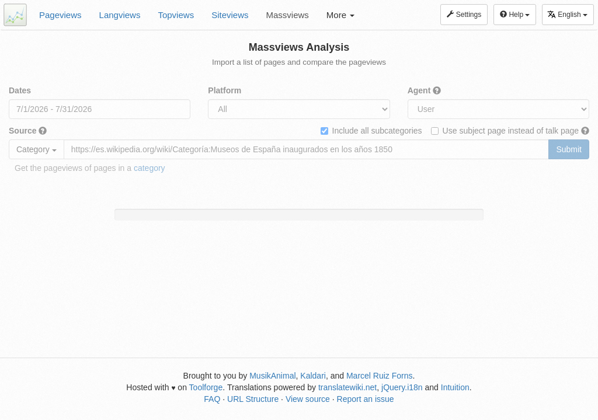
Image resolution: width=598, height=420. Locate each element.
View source (308, 399)
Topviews (176, 15)
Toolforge (206, 387)
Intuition (455, 387)
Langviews (120, 15)
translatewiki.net (347, 387)
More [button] (340, 15)
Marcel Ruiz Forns (379, 375)
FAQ (212, 399)
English (567, 14)
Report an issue (365, 399)
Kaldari (313, 375)
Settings (464, 14)
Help (515, 14)
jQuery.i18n (402, 387)
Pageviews (60, 15)
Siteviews (229, 15)
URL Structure (253, 399)
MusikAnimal (272, 375)
